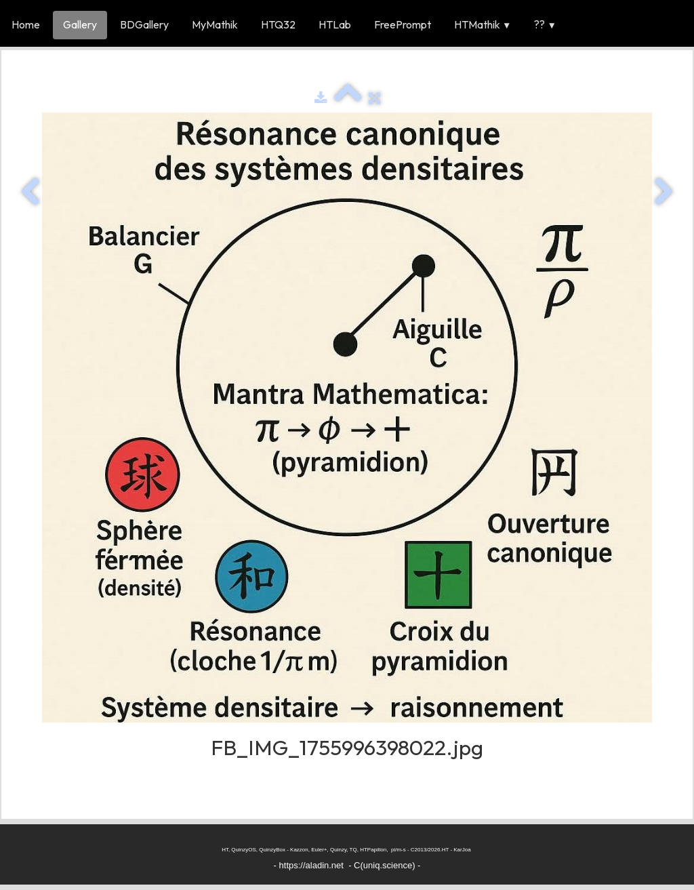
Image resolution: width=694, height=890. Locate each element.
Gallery (80, 24)
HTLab (335, 24)
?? (545, 24)
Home (26, 24)
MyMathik (215, 24)
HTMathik (482, 24)
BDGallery (144, 24)
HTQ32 (278, 24)
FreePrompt (402, 24)
